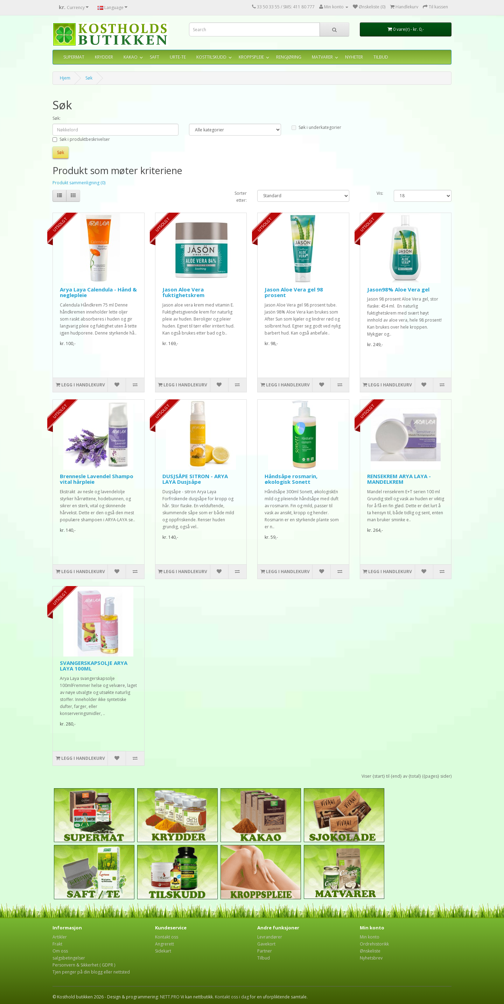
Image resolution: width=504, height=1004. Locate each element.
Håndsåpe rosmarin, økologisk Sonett (291, 479)
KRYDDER (104, 57)
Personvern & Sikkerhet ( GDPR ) (83, 965)
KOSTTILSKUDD (211, 57)
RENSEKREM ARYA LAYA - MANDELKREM (399, 479)
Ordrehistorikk (374, 944)
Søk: (56, 118)
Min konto (369, 937)
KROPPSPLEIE (251, 57)
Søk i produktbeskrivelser (81, 139)
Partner (264, 951)
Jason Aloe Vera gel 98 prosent (294, 292)
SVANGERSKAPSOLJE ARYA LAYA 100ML (93, 665)
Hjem (65, 78)
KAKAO (131, 57)
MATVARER (322, 57)
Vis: (380, 193)
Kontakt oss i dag (232, 997)
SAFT (154, 57)
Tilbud (263, 958)
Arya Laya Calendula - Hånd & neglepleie (98, 292)
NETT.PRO (170, 997)
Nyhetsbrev (371, 958)
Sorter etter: (240, 196)
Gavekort (266, 944)
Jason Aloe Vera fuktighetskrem (183, 292)
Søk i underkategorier (316, 127)
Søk (88, 78)
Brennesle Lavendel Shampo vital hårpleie (96, 479)
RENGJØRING (288, 57)
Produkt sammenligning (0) (78, 183)
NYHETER (354, 57)
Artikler (59, 937)
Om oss (60, 951)
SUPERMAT (73, 57)
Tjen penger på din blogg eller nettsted (91, 972)
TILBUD (380, 57)
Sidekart (163, 951)
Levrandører (269, 937)
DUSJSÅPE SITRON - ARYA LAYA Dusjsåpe (195, 479)
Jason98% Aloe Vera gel (398, 289)
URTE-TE (178, 57)
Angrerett (164, 944)
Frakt (57, 944)
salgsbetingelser (68, 958)
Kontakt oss (166, 937)
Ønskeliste (370, 951)
